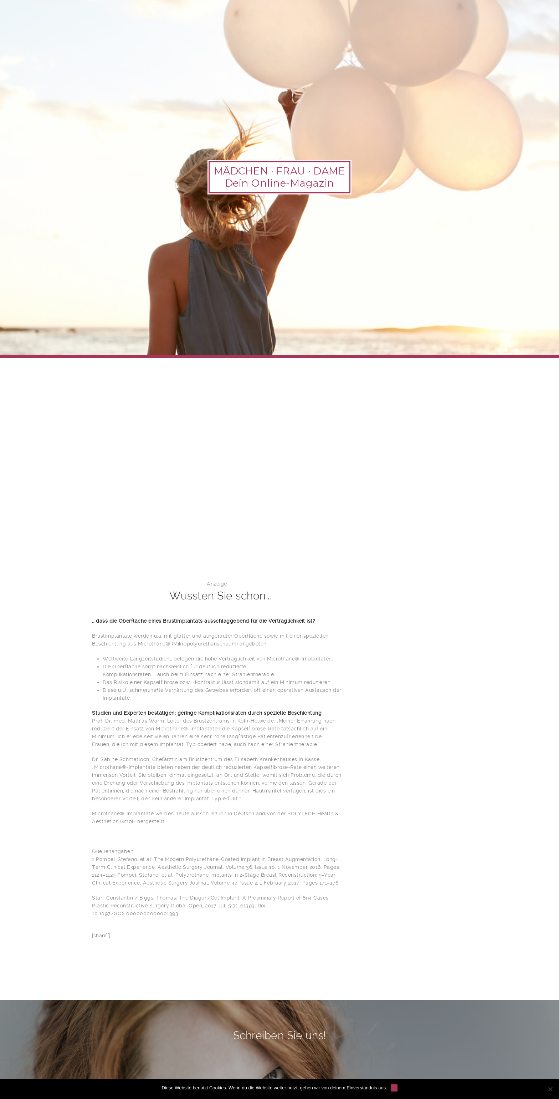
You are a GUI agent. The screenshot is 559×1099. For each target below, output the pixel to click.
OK (394, 1087)
